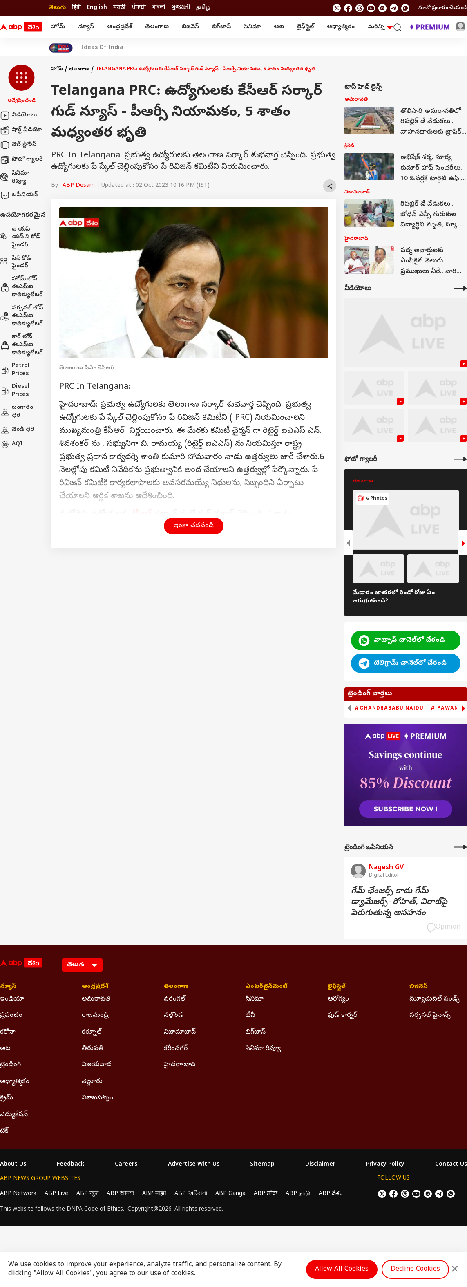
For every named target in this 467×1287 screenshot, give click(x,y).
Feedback (70, 1165)
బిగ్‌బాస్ (221, 27)
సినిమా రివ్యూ (14, 178)
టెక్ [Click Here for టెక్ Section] (4, 1131)
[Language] (82, 965)
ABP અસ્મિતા (190, 1194)
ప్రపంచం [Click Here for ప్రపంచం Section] (11, 1015)
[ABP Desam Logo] (21, 27)
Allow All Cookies (342, 1269)
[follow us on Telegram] (394, 8)
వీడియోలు (18, 116)
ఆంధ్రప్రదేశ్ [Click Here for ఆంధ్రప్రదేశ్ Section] (95, 987)
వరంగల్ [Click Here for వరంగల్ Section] (174, 999)
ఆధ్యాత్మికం (341, 27)
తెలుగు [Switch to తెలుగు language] (57, 8)
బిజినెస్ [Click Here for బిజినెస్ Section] (418, 987)
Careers (126, 1165)
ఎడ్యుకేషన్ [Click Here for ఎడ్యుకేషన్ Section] (14, 1114)
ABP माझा (154, 1194)
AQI (11, 445)
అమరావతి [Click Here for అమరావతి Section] (96, 999)
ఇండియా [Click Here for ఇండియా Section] (12, 999)
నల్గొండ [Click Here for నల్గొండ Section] (173, 1015)
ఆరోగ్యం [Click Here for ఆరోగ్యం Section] (338, 999)
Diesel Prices (14, 391)
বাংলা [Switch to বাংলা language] (158, 8)
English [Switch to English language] (97, 8)
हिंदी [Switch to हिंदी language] (76, 8)
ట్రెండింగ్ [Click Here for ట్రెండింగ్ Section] (10, 1065)
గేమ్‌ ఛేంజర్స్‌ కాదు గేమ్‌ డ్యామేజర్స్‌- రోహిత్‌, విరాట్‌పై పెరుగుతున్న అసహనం (399, 902)
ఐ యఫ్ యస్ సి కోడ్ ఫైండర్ (20, 237)
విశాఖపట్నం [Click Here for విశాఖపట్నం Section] (97, 1098)
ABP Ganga (230, 1194)
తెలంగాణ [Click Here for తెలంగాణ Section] (176, 987)
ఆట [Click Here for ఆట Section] (5, 1048)
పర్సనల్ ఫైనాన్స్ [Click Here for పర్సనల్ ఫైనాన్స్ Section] (430, 1015)
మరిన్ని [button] (380, 27)
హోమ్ (58, 27)
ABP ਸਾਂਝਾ (265, 1194)
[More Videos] (460, 288)
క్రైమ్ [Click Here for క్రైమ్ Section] (6, 1098)
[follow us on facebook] (348, 8)
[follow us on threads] (359, 8)
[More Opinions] (460, 847)
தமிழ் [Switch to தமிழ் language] (203, 8)
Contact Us (451, 1165)
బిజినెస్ (190, 27)
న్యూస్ (86, 27)
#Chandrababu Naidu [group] (389, 708)
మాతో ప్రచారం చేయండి (442, 8)
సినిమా (252, 27)
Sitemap (262, 1165)
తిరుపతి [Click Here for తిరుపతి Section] (93, 1048)
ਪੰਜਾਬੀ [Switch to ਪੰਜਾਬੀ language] (139, 8)
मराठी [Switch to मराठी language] (119, 8)
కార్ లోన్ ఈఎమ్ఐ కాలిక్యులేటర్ (21, 345)
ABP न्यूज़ (87, 1194)
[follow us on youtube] (371, 8)
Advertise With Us (193, 1165)
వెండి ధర (17, 430)
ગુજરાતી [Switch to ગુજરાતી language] (180, 8)
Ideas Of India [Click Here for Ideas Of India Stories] (102, 48)
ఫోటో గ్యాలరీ (21, 160)
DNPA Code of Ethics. (95, 1210)
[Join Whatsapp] (405, 8)
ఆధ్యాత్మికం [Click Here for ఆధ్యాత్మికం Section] (14, 1081)
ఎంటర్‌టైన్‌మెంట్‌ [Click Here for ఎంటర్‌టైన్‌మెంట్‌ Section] (267, 987)
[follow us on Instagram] (382, 8)
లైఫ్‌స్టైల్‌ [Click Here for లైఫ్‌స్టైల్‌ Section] (337, 987)
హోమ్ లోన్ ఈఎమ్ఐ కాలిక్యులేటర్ (21, 287)
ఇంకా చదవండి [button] (194, 526)
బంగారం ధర (16, 412)
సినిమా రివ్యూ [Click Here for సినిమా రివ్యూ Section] (263, 1048)
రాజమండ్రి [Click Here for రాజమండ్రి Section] (95, 1015)
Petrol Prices (14, 370)
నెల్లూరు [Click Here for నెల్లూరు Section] (92, 1081)
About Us (13, 1165)
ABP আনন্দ (120, 1194)
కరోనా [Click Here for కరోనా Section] (8, 1032)
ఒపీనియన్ (19, 195)
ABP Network (18, 1194)
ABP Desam (79, 186)
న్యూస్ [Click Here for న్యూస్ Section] (8, 987)
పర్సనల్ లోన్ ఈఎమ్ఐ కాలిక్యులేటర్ (21, 316)
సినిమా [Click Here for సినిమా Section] (255, 999)
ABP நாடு (298, 1194)
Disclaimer (320, 1165)
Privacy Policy (385, 1165)
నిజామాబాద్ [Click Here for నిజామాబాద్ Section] (180, 1032)
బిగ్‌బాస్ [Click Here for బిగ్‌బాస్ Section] (256, 1032)
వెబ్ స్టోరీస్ (18, 145)
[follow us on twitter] (337, 8)
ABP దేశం (331, 1194)
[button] (21, 85)
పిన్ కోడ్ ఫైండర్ (15, 263)
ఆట (279, 27)
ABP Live (56, 1194)
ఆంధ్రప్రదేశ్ (119, 27)
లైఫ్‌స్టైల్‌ (305, 27)
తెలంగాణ (157, 27)
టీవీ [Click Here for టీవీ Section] (250, 1015)
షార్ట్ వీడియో (21, 130)
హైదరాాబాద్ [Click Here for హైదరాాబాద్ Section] (179, 1065)
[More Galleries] (460, 459)
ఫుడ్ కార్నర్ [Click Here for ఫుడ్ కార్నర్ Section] (342, 1015)
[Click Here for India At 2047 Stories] (61, 48)
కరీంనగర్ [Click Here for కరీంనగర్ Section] (176, 1048)
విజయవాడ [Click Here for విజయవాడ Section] (97, 1065)
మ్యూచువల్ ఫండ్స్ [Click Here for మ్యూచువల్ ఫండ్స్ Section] (434, 999)
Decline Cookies (415, 1269)
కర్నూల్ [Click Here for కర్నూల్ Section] (91, 1032)
